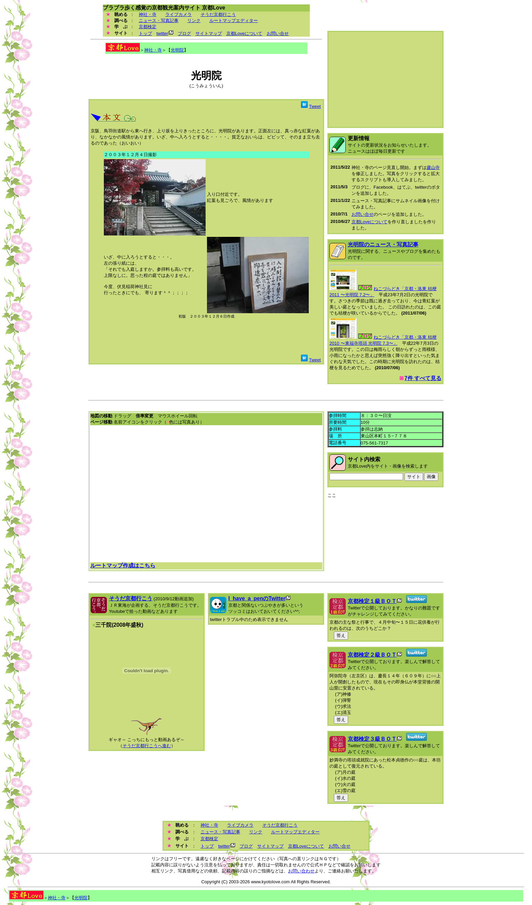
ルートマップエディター (233, 20)
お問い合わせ (301, 870)
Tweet (315, 106)
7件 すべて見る (422, 378)
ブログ (184, 33)
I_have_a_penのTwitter (256, 598)
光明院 (177, 50)
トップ (145, 33)
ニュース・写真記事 (158, 20)
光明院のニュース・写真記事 (383, 244)
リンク (194, 20)
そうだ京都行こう (218, 14)
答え (341, 635)
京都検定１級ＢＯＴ (372, 601)
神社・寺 (147, 14)
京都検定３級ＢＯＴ (372, 739)
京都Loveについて (244, 33)
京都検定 (147, 26)
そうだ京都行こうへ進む (146, 745)
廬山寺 (433, 167)
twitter (162, 33)
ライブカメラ (178, 14)
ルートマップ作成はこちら (122, 565)
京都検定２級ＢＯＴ (372, 655)
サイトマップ (208, 33)
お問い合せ (278, 33)
